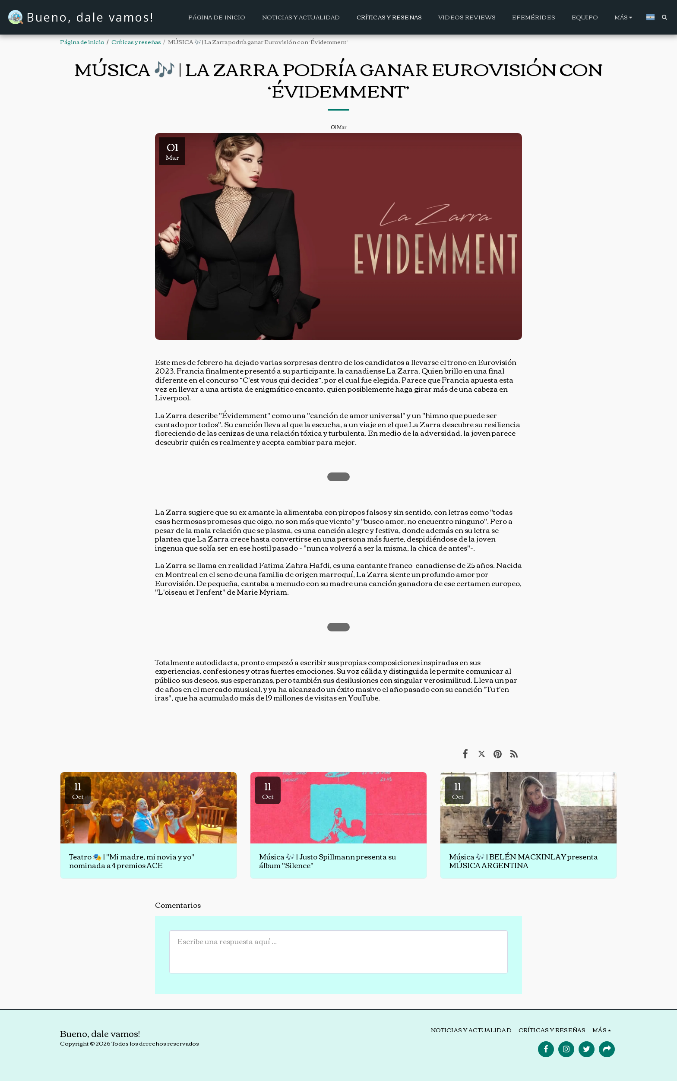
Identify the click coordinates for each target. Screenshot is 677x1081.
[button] (664, 17)
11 (78, 789)
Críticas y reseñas (136, 41)
